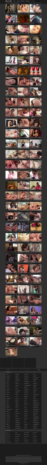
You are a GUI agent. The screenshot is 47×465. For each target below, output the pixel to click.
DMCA (23, 463)
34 (26, 369)
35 (28, 369)
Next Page (39, 369)
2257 (25, 463)
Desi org (9, 1)
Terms (21, 463)
